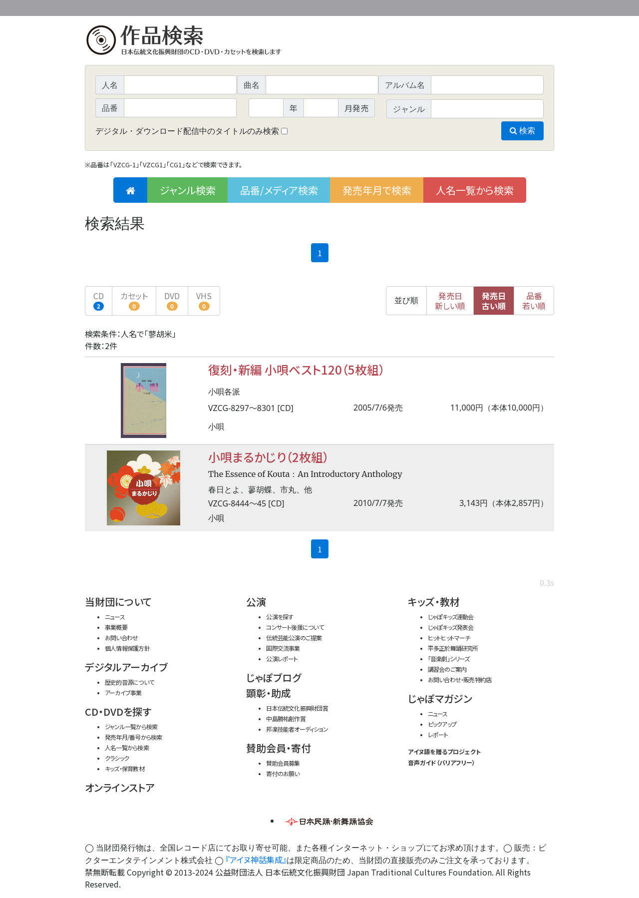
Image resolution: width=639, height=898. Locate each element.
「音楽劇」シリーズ (449, 658)
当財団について (118, 601)
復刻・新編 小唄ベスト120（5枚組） (296, 369)
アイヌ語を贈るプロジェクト (444, 751)
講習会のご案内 (447, 669)
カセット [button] (134, 300)
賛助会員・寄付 (278, 748)
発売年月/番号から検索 (133, 737)
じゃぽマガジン (440, 698)
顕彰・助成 (268, 693)
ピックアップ (442, 724)
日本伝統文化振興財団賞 (296, 708)
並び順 (406, 300)
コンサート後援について (294, 627)
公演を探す (279, 616)
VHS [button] (204, 300)
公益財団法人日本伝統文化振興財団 (139, 7)
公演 (256, 601)
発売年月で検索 (376, 190)
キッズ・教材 (434, 601)
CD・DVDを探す (118, 711)
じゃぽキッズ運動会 (451, 616)
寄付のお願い (282, 773)
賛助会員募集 (283, 763)
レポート (438, 734)
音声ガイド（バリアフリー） (441, 762)
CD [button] (98, 300)
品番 (534, 301)
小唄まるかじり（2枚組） (268, 456)
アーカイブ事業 (123, 692)
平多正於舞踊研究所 (453, 648)
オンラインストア (120, 787)
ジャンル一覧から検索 (131, 726)
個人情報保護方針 (127, 648)
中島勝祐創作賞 (286, 718)
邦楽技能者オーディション (297, 729)
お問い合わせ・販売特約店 (460, 679)
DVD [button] (172, 300)
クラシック (117, 758)
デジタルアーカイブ (126, 667)
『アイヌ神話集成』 (256, 860)
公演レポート (282, 658)
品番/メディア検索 (279, 190)
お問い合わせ (526, 6)
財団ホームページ (436, 6)
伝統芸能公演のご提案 (293, 637)
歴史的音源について (129, 682)
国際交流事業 (283, 648)
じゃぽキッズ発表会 (451, 627)
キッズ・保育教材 (124, 768)
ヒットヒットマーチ (449, 637)
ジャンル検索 (188, 190)
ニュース (115, 616)
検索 (522, 130)
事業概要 (476, 6)
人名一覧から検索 (475, 190)
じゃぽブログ (273, 677)
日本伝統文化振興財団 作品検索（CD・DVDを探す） (319, 42)
